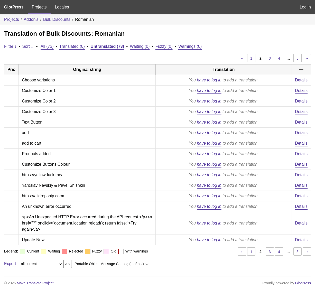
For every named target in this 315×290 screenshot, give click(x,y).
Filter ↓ (10, 46)
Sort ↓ (27, 46)
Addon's (31, 19)
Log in (305, 7)
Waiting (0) (140, 46)
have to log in (209, 80)
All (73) (47, 46)
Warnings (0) (190, 46)
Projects (39, 7)
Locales (62, 7)
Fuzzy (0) (164, 46)
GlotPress (14, 7)
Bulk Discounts (56, 19)
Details (301, 80)
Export (10, 263)
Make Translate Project (35, 283)
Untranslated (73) (107, 46)
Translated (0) (72, 46)
